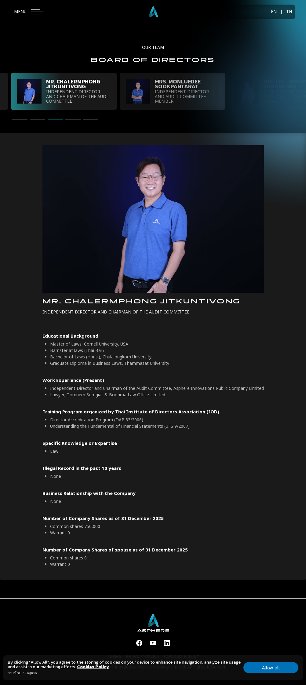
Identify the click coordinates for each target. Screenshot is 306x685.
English (31, 673)
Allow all (271, 667)
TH (289, 12)
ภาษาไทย (14, 673)
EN (274, 12)
